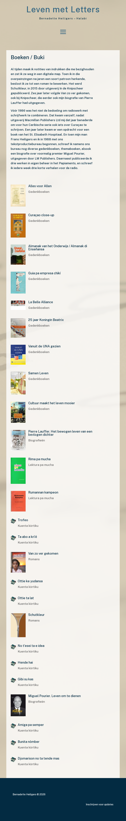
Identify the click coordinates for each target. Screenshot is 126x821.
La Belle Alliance (40, 302)
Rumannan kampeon (43, 492)
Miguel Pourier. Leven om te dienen (54, 696)
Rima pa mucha (39, 459)
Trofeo (23, 520)
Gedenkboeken (38, 191)
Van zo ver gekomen (43, 553)
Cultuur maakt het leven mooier (51, 403)
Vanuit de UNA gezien (44, 346)
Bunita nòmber (28, 742)
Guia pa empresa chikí (44, 273)
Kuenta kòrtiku (28, 525)
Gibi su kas (25, 679)
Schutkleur (36, 615)
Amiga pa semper (31, 725)
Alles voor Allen (40, 186)
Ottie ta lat (26, 598)
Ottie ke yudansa (31, 581)
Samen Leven (38, 373)
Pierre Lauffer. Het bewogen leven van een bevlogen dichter (60, 433)
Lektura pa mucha (41, 465)
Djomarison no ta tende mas (38, 758)
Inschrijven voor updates (99, 804)
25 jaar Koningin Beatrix (46, 320)
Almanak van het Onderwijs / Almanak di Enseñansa (57, 247)
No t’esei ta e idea (31, 646)
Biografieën (36, 440)
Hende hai (25, 662)
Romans (34, 559)
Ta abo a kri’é (27, 537)
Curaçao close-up (41, 215)
